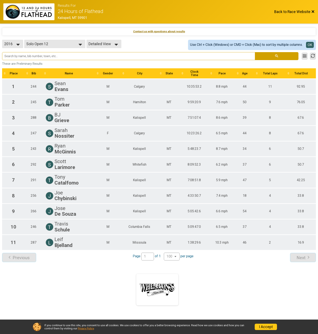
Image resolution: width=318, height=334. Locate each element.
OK (310, 45)
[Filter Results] (305, 56)
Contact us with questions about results (159, 31)
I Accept (266, 327)
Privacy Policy (86, 328)
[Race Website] (30, 11)
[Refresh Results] (313, 56)
